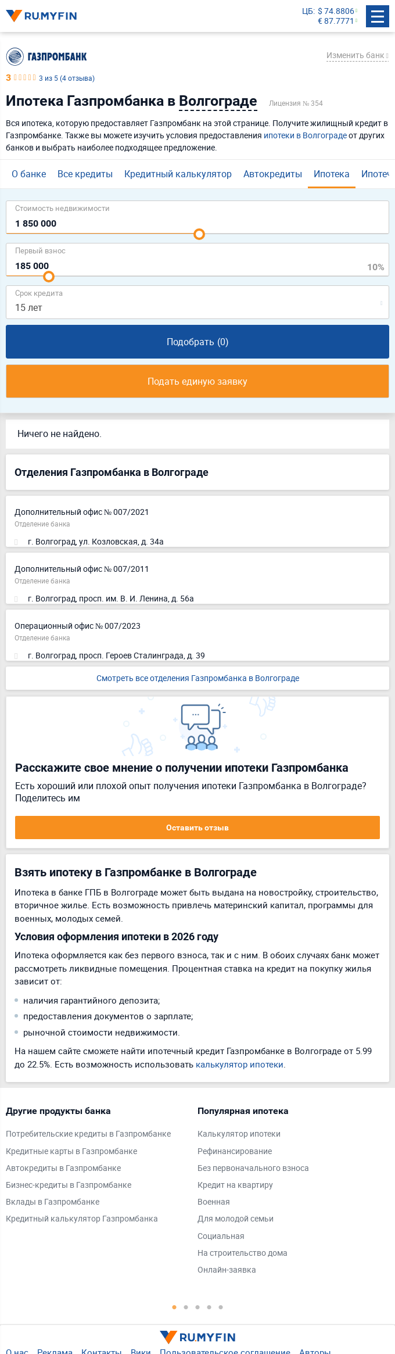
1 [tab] (174, 1307)
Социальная (221, 1236)
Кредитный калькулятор (178, 173)
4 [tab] (209, 1307)
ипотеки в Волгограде (305, 135)
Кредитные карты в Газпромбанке (71, 1151)
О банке (29, 173)
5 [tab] (221, 1307)
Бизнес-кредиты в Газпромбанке (68, 1185)
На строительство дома (243, 1253)
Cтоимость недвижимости (62, 208)
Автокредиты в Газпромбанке (63, 1168)
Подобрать (198, 341)
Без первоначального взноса (253, 1168)
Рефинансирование (235, 1151)
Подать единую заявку (197, 381)
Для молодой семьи (236, 1219)
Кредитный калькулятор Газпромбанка (82, 1219)
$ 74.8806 (336, 11)
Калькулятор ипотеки (239, 1134)
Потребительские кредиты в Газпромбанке (88, 1134)
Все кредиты (85, 173)
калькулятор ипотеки (239, 1064)
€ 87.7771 (336, 21)
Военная (214, 1202)
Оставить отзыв (197, 827)
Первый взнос (40, 250)
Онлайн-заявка (227, 1270)
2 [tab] (186, 1307)
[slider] (199, 234)
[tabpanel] (96, 1167)
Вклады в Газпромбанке (52, 1202)
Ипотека (332, 173)
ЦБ (307, 11)
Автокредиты (272, 173)
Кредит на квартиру (235, 1185)
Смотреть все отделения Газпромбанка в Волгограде (197, 677)
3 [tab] (197, 1307)
